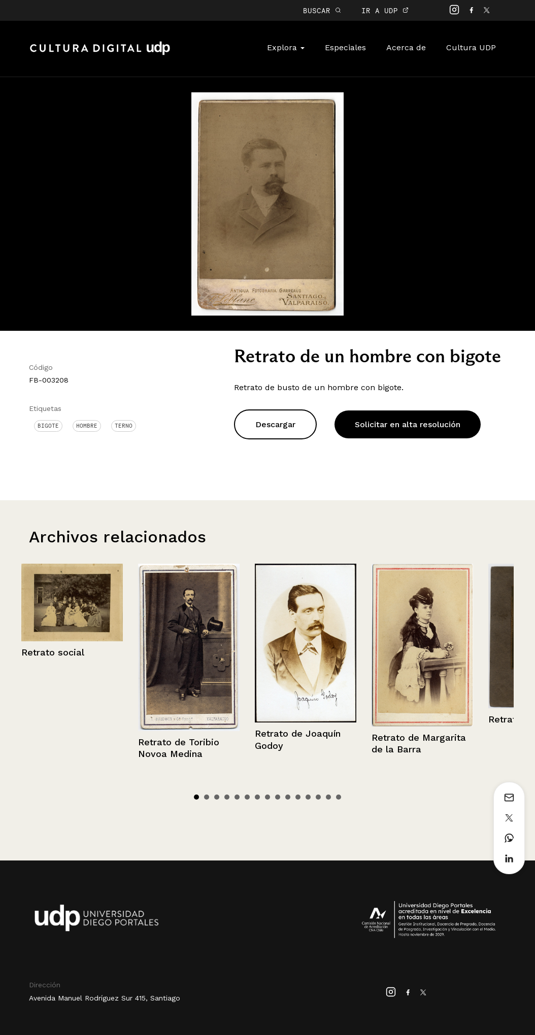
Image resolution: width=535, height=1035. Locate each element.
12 (308, 797)
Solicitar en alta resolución (407, 424)
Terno (123, 425)
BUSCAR (322, 10)
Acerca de (406, 47)
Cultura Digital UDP (100, 53)
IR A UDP (385, 10)
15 (338, 797)
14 (328, 797)
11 (297, 797)
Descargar (275, 424)
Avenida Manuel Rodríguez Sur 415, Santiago (104, 998)
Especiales (345, 47)
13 (318, 797)
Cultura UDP (471, 47)
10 (287, 797)
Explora (286, 47)
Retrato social (52, 652)
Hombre (86, 425)
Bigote (48, 425)
